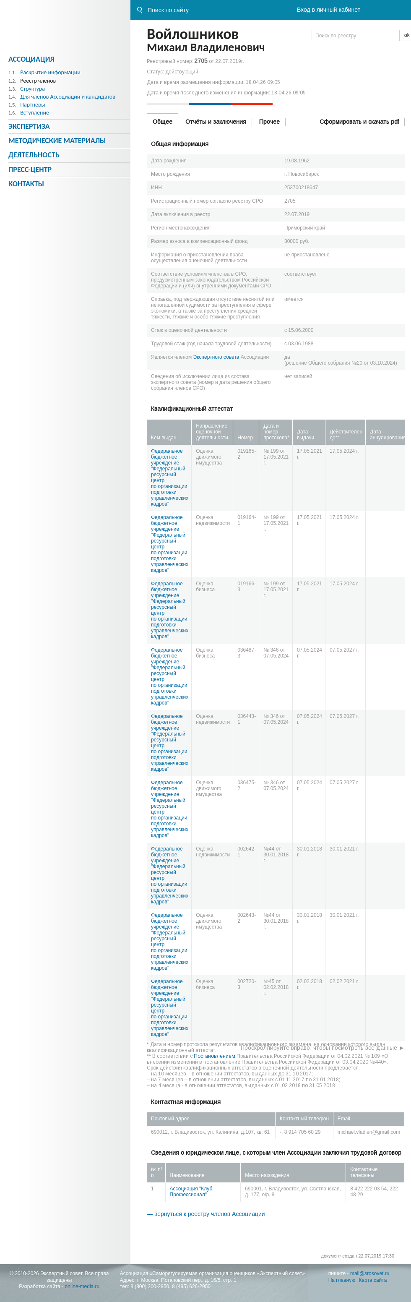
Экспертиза (29, 126)
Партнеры (32, 104)
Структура (32, 88)
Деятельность (34, 154)
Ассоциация (31, 59)
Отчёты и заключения (215, 121)
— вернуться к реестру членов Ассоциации (206, 1214)
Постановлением (214, 1056)
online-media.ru (82, 1286)
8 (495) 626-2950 (191, 1286)
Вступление (34, 112)
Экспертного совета (216, 357)
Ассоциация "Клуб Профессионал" (191, 1192)
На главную (341, 1280)
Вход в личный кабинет (328, 9)
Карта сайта (373, 1280)
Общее (162, 121)
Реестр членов (38, 80)
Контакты (26, 183)
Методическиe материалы (57, 140)
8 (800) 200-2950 (149, 1286)
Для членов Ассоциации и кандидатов (67, 96)
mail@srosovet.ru (370, 1273)
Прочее (269, 121)
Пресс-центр (30, 169)
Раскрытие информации (50, 72)
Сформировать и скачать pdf (359, 121)
